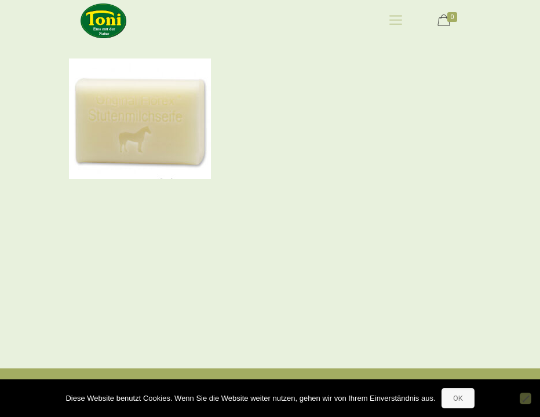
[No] (525, 398)
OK (458, 398)
